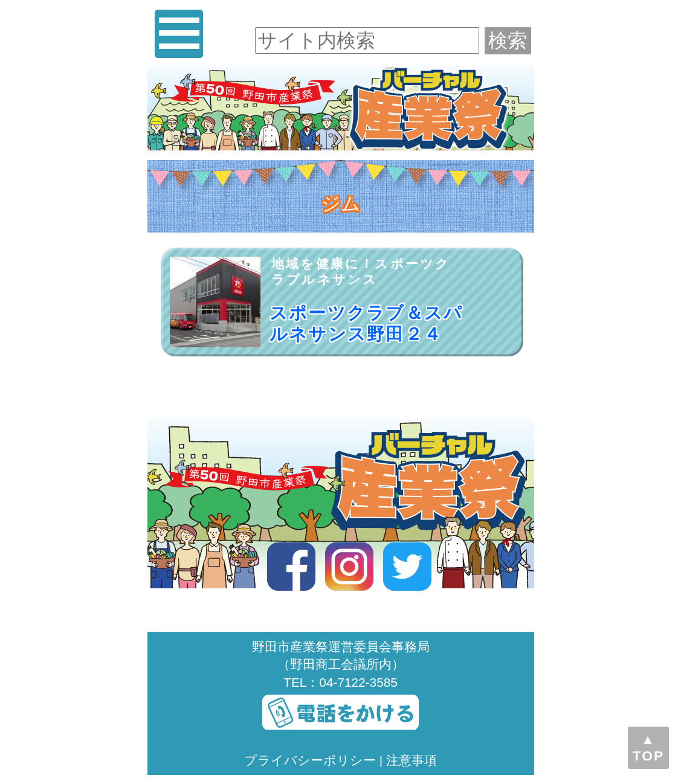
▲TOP (648, 747)
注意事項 (411, 760)
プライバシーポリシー (310, 760)
